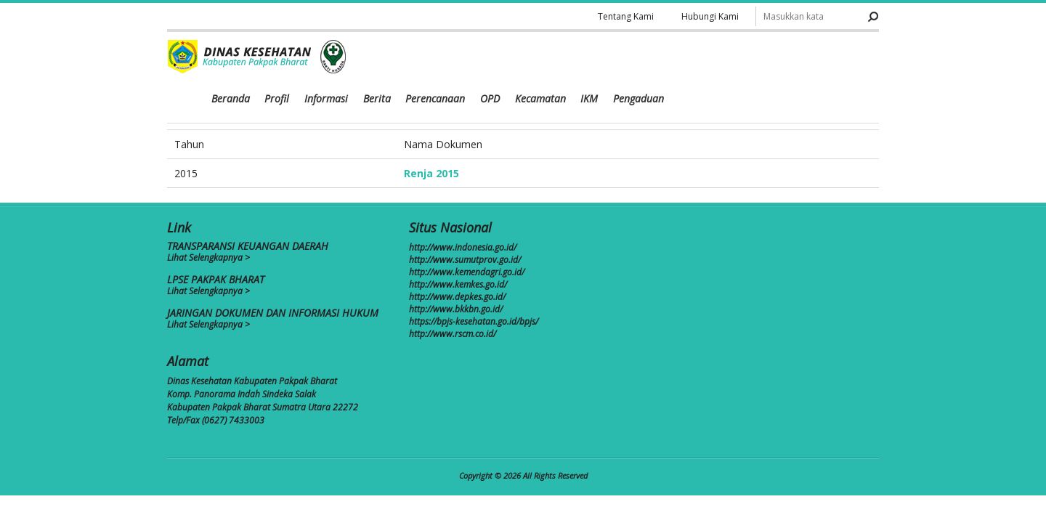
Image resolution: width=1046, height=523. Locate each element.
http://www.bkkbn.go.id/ (456, 309)
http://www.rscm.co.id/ (452, 334)
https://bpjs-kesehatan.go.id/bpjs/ (473, 321)
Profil (488, 58)
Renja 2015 (431, 173)
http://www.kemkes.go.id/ (458, 284)
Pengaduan (846, 58)
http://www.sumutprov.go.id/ (465, 260)
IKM (797, 58)
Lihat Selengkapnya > (208, 257)
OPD (699, 58)
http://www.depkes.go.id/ (457, 297)
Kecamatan (748, 58)
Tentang (624, 16)
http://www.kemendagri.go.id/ (466, 272)
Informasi (537, 58)
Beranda (442, 58)
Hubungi (709, 16)
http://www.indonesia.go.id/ (462, 247)
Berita (587, 58)
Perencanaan (645, 58)
